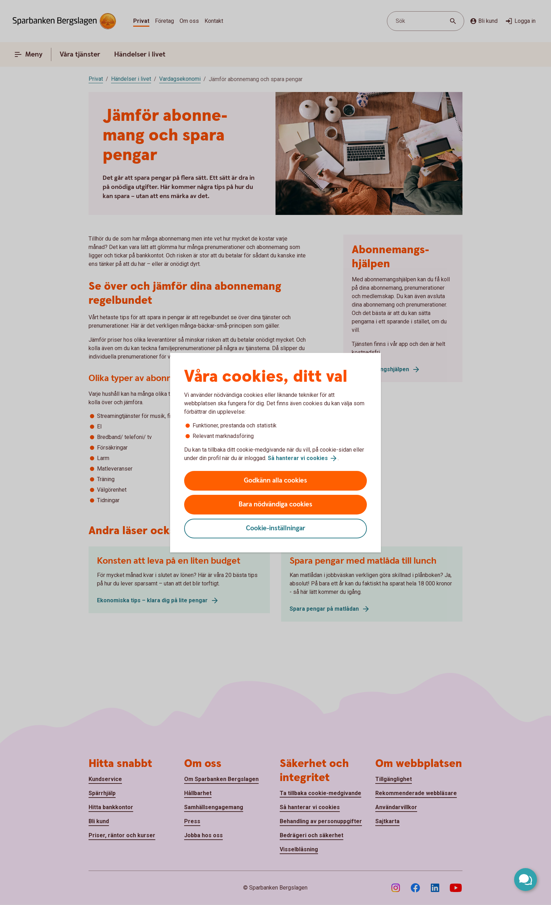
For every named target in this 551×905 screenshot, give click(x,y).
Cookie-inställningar (275, 528)
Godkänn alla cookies (275, 480)
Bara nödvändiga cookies (275, 504)
